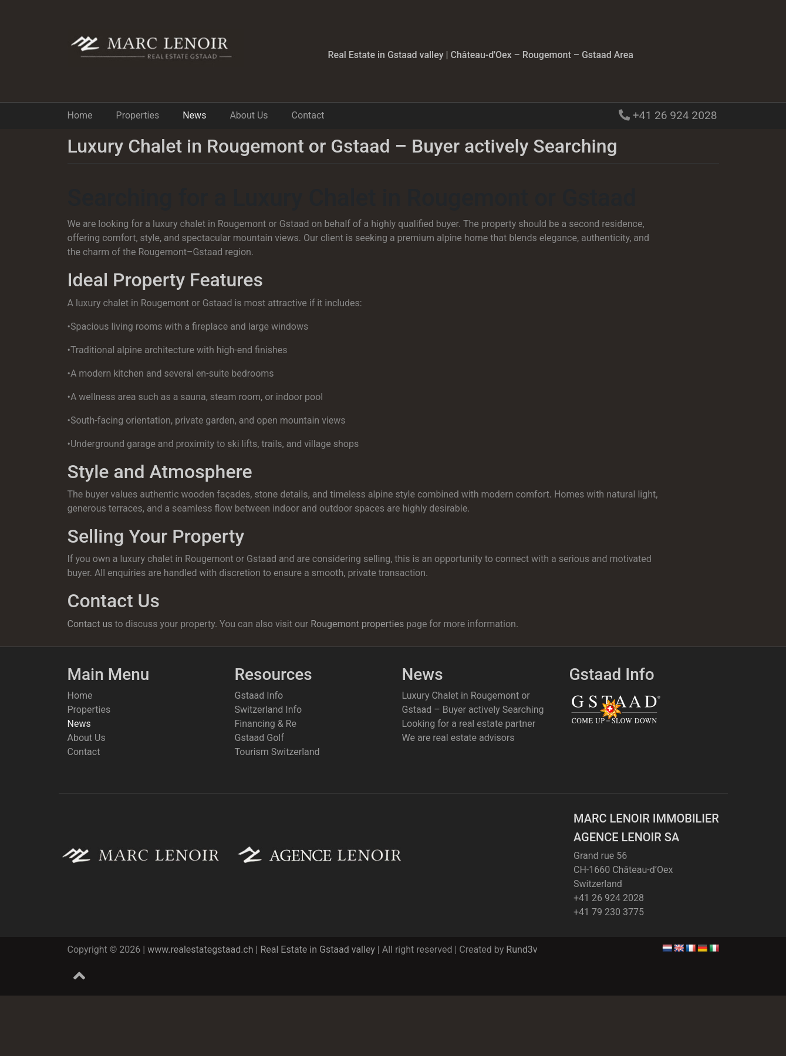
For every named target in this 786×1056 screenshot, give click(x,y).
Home (80, 115)
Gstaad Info (259, 695)
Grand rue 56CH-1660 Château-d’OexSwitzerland (623, 869)
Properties (138, 115)
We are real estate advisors (458, 737)
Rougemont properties (357, 623)
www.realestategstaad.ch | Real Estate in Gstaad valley (261, 949)
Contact (308, 115)
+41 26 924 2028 (673, 115)
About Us (249, 115)
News (194, 115)
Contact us (90, 623)
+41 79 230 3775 (609, 912)
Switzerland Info (268, 709)
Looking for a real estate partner (469, 723)
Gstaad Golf (259, 737)
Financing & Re (265, 723)
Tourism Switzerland (277, 751)
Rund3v (521, 949)
